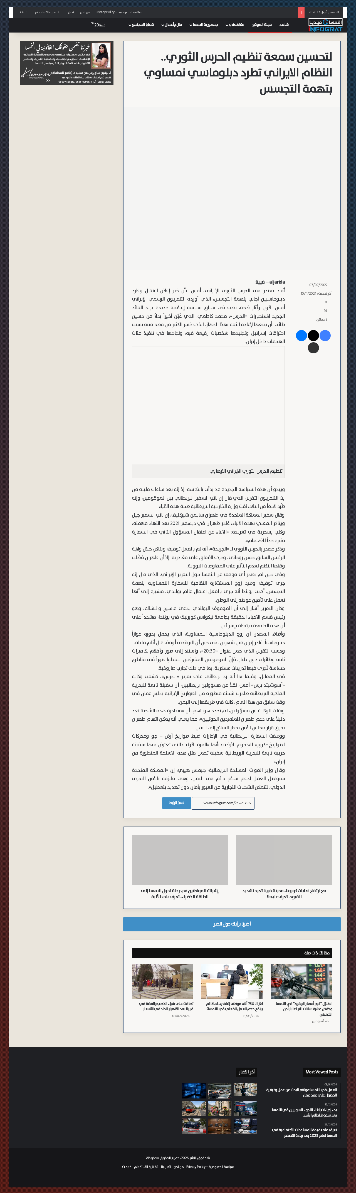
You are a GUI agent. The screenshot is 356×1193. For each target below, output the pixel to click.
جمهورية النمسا (205, 25)
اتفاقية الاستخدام (47, 12)
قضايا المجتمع (143, 25)
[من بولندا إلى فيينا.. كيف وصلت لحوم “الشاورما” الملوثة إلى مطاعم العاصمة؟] (245, 1089)
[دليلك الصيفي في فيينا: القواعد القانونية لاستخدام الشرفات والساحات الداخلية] (220, 1108)
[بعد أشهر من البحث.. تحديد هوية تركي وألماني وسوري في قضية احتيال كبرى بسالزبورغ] (194, 1090)
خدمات (24, 12)
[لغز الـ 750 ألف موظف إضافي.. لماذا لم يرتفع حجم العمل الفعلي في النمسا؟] (232, 981)
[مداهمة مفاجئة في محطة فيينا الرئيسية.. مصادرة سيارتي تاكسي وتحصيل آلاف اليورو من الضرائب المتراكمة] (220, 1090)
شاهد (283, 25)
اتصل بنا (70, 12)
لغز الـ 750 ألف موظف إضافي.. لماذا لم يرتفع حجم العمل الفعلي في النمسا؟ (234, 1006)
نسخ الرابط (176, 803)
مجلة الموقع (262, 25)
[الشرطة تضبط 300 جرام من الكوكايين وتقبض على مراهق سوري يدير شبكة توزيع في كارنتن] (245, 1126)
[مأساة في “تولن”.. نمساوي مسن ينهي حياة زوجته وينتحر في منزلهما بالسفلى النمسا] (194, 1126)
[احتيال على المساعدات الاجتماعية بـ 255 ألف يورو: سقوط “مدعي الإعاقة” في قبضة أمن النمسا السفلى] (245, 1108)
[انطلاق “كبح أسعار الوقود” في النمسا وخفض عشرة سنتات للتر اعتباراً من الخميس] (301, 981)
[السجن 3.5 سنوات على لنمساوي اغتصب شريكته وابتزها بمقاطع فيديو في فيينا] (220, 1126)
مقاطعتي (236, 25)
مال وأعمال (173, 25)
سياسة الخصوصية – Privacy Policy (120, 12)
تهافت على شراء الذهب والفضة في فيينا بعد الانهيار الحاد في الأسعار (166, 1006)
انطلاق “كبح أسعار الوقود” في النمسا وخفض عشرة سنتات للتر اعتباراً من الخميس (304, 1009)
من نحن (85, 12)
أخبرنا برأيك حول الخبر (232, 924)
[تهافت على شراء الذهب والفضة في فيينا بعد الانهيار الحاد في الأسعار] (162, 981)
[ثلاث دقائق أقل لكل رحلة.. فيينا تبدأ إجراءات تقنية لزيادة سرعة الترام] (194, 1108)
